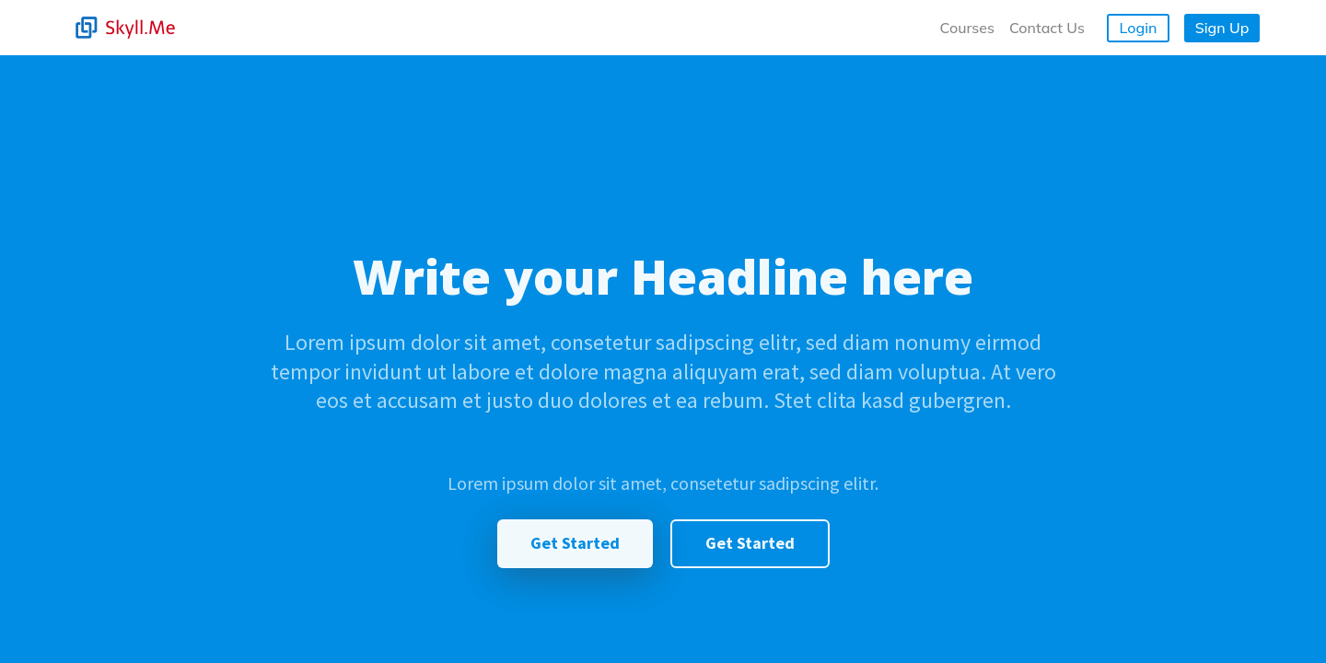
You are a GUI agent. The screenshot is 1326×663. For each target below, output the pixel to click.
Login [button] (1138, 27)
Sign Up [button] (1222, 27)
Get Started (575, 542)
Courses (967, 27)
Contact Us (1047, 27)
